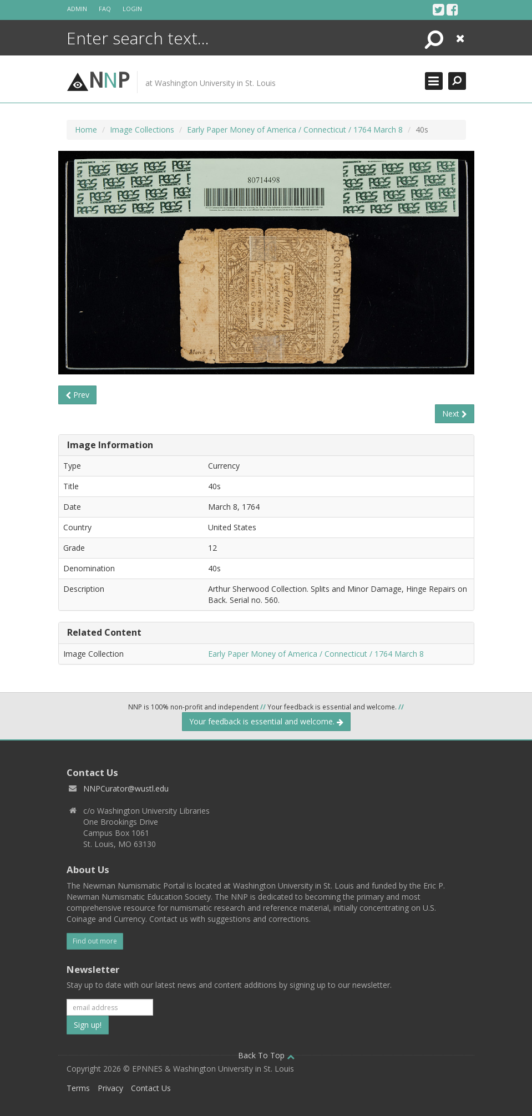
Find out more (95, 941)
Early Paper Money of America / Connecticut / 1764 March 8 (295, 129)
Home (86, 129)
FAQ (105, 8)
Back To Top (266, 1055)
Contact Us (151, 1088)
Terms (78, 1088)
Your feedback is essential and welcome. (266, 721)
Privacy (110, 1088)
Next (454, 413)
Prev (77, 394)
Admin (77, 8)
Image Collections (142, 129)
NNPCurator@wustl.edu (126, 788)
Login (132, 8)
